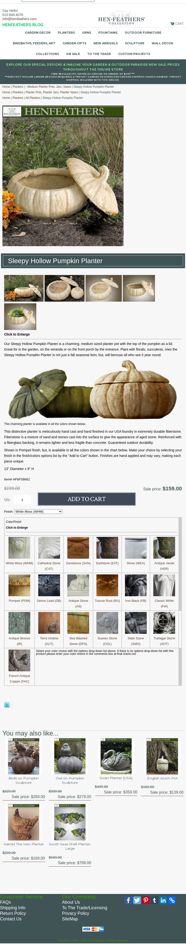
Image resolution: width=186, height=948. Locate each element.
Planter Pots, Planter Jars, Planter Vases (52, 92)
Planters (66, 32)
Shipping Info (12, 911)
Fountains (107, 32)
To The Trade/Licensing (84, 911)
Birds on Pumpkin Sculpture (23, 781)
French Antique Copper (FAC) (19, 675)
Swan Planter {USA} (116, 778)
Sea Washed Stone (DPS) (78, 638)
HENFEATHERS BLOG (22, 25)
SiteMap (70, 922)
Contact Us (11, 922)
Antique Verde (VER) (164, 563)
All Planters (32, 98)
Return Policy (13, 917)
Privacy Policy (75, 917)
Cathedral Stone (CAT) (49, 563)
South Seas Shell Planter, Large (70, 849)
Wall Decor (162, 43)
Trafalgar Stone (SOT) (164, 638)
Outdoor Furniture (143, 32)
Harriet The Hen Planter (23, 849)
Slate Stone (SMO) (136, 638)
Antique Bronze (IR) (19, 638)
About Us (71, 905)
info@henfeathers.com (19, 19)
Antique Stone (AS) (78, 600)
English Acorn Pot (162, 778)
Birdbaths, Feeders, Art (34, 43)
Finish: (9, 511)
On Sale (73, 54)
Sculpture (134, 43)
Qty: (7, 499)
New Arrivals (105, 43)
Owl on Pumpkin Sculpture (69, 781)
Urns (86, 32)
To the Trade (99, 54)
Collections (47, 54)
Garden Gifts (74, 43)
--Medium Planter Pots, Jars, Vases (48, 86)
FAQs (5, 905)
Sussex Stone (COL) (107, 638)
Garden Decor (38, 32)
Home (6, 86)
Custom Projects (134, 54)
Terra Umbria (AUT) (49, 638)
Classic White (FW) (164, 600)
